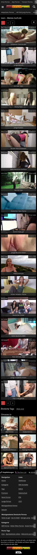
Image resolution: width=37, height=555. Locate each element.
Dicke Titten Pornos (17, 526)
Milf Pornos (5, 526)
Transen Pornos (27, 2)
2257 (20, 501)
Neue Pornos (5, 497)
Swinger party (25, 518)
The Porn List (20, 472)
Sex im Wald (15, 518)
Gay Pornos (16, 2)
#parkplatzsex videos (13, 534)
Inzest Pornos (29, 526)
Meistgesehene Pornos (9, 505)
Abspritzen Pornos (7, 12)
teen (3, 18)
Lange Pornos (6, 501)
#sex (3, 534)
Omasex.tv (6, 414)
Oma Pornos (5, 2)
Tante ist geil (5, 518)
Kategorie (4, 485)
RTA (20, 497)
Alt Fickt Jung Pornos (23, 12)
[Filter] (34, 22)
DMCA (21, 489)
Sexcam (4, 510)
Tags (3, 489)
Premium (4, 493)
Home (3, 480)
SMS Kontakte (23, 485)
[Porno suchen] (2, 7)
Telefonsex (22, 480)
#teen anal (20, 409)
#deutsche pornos (27, 534)
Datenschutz (23, 493)
